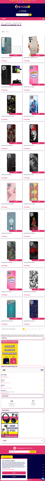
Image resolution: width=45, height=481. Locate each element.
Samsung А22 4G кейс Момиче (29, 233)
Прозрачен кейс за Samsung (6, 57)
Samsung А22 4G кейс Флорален (7, 320)
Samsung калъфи (8, 23)
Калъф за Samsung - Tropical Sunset (6, 382)
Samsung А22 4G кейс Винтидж (7, 145)
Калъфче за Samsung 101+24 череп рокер (6, 388)
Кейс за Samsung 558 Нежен (5, 393)
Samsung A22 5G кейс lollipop (29, 86)
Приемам (13, 472)
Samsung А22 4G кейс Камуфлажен (30, 291)
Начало (2, 23)
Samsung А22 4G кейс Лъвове (29, 262)
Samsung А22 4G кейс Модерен (6, 262)
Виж (15, 55)
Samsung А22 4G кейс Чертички (29, 320)
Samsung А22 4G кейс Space (6, 174)
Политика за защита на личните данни (8, 469)
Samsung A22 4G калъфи (17, 23)
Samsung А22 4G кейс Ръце (29, 174)
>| (26, 331)
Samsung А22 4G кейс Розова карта (7, 203)
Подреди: (3, 31)
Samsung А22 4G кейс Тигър (29, 145)
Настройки (14, 476)
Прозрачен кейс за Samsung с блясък (30, 57)
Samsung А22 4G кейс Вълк (29, 116)
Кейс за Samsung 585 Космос (5, 377)
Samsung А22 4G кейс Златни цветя (7, 116)
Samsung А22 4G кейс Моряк (6, 233)
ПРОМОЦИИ (23, 11)
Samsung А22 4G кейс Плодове (29, 203)
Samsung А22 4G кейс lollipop (6, 291)
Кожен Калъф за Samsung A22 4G (7, 86)
